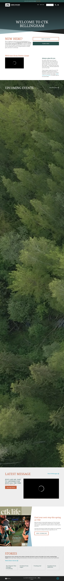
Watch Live (42, 4)
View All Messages (52, 473)
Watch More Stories (11, 560)
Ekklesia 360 (32, 579)
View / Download (41, 533)
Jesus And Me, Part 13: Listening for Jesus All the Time (13, 481)
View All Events (53, 87)
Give (38, 4)
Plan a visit (45, 43)
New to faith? (46, 39)
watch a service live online (50, 74)
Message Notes (11, 487)
